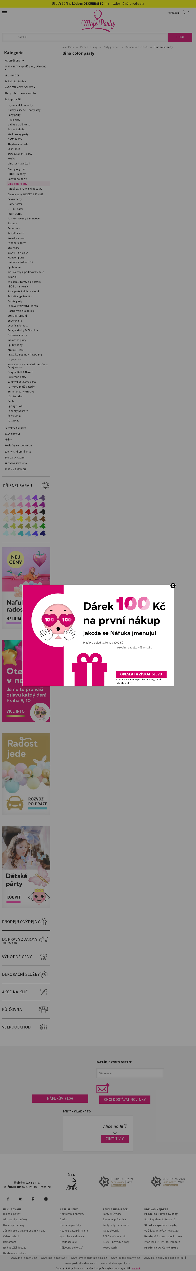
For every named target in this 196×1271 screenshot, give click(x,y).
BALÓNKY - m (111, 1236)
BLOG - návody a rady (116, 1241)
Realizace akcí (68, 1241)
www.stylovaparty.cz (116, 1263)
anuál (123, 1236)
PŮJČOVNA (26, 1009)
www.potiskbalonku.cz (81, 1263)
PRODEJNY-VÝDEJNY (26, 922)
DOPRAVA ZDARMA (26, 939)
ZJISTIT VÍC (115, 1139)
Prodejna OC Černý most (161, 1247)
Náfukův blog (60, 1098)
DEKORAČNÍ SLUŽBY (26, 974)
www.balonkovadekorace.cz (164, 1257)
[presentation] (141, 662)
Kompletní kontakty (72, 1213)
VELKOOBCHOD (26, 1027)
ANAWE (136, 1268)
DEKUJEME (92, 4)
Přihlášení (174, 12)
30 (102, 4)
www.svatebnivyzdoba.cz (89, 1257)
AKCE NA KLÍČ (26, 992)
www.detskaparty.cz (125, 1257)
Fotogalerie (110, 1247)
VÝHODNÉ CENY (26, 957)
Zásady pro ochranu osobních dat (24, 1230)
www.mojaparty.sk (54, 1257)
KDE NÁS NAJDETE (156, 1209)
